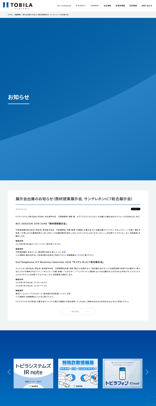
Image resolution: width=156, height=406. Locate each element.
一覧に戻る (74, 311)
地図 (64, 252)
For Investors (64, 6)
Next (145, 369)
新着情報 (18, 15)
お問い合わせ (146, 6)
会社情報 (107, 6)
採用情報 (133, 6)
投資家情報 (120, 6)
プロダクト (95, 6)
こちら (78, 255)
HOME (10, 15)
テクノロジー (81, 6)
